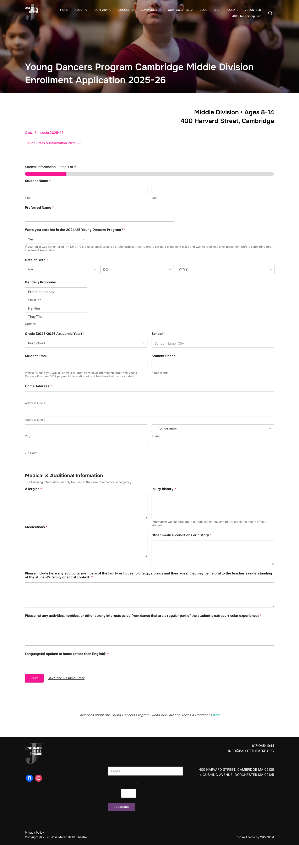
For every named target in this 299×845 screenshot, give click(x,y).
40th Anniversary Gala (246, 16)
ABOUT (81, 10)
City (27, 436)
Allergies (33, 489)
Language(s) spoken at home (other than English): (67, 654)
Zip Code (31, 453)
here (216, 715)
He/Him (56, 308)
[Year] (225, 269)
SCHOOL (126, 10)
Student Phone (164, 356)
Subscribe (122, 807)
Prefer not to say (56, 292)
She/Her (56, 300)
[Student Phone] (213, 365)
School (158, 334)
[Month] (61, 269)
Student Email (36, 356)
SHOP (217, 10)
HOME (64, 10)
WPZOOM (267, 837)
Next (34, 678)
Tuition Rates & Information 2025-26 (53, 143)
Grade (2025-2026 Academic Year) (55, 334)
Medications (36, 527)
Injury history (164, 489)
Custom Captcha (123, 784)
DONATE (232, 10)
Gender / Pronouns (40, 282)
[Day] (137, 269)
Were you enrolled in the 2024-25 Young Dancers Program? (75, 230)
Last (154, 197)
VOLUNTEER (253, 10)
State (155, 436)
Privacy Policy (34, 832)
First (28, 197)
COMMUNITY (151, 10)
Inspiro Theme (245, 837)
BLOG (203, 10)
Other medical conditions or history (182, 535)
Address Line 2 (35, 419)
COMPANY (103, 10)
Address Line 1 (35, 403)
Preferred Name (39, 208)
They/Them (56, 316)
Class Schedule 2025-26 (44, 132)
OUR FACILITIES (181, 10)
